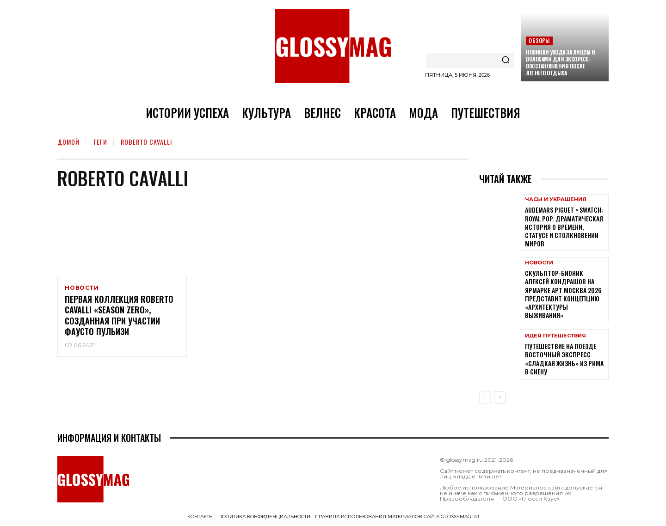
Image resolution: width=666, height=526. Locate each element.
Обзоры (539, 40)
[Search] (505, 60)
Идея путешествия (555, 335)
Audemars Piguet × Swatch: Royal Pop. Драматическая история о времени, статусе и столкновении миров (564, 226)
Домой (68, 142)
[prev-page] (485, 397)
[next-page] (500, 397)
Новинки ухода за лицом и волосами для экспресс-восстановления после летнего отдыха (560, 62)
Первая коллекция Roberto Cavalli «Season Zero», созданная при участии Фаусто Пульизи (119, 316)
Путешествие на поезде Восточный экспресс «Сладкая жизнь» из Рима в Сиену (564, 358)
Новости (82, 288)
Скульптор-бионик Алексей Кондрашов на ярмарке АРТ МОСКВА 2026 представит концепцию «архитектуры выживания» (563, 294)
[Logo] (333, 46)
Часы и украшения (555, 199)
